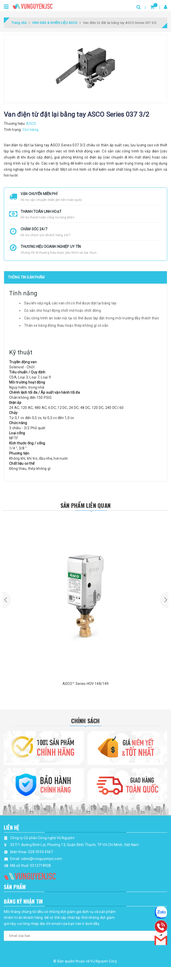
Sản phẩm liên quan (85, 505)
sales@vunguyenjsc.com (41, 859)
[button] (6, 600)
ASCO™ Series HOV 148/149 (86, 684)
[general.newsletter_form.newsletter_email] (85, 936)
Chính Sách (85, 721)
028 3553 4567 (40, 852)
